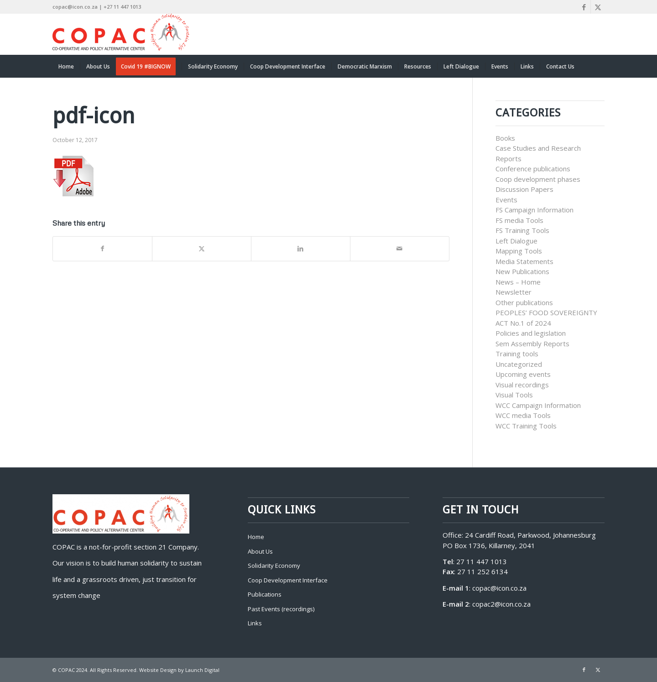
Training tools (516, 353)
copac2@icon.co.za (501, 603)
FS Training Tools (522, 230)
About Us (260, 551)
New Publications (522, 271)
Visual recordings (522, 384)
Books (505, 138)
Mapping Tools (518, 250)
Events (506, 199)
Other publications (524, 302)
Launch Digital (202, 669)
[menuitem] (66, 66)
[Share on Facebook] (102, 249)
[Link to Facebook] (583, 7)
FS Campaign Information (534, 209)
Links (255, 623)
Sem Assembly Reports (532, 343)
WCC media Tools (523, 415)
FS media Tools (519, 220)
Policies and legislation (530, 333)
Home (256, 537)
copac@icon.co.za (499, 587)
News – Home (518, 281)
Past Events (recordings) (281, 609)
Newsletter (513, 291)
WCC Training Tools (526, 425)
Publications (265, 594)
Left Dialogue (516, 240)
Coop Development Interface (288, 580)
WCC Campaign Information (538, 405)
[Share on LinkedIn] (300, 249)
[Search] (599, 66)
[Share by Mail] (399, 249)
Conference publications (532, 168)
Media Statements (524, 261)
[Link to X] (598, 7)
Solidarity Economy (274, 565)
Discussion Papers (524, 189)
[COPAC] (120, 34)
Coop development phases (537, 179)
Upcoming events (523, 374)
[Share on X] (201, 249)
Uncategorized (518, 364)
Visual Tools (514, 394)
